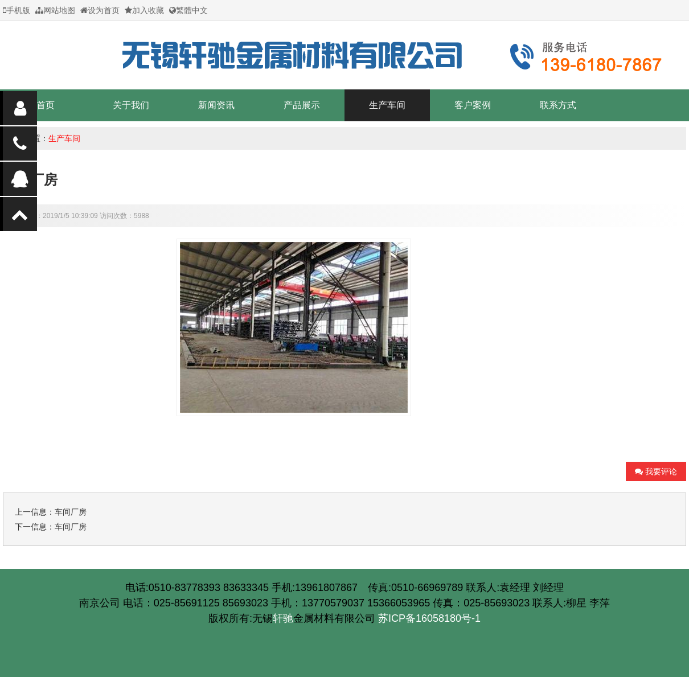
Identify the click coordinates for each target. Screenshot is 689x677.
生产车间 (387, 105)
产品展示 (302, 105)
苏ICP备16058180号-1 (344, 627)
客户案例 (472, 105)
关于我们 (131, 105)
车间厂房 (71, 511)
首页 (45, 105)
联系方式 (558, 105)
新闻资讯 (216, 105)
